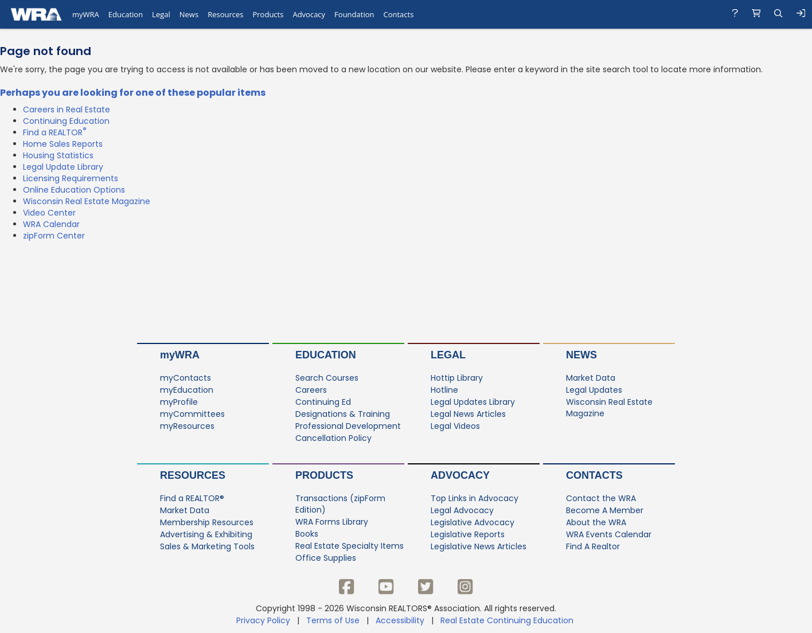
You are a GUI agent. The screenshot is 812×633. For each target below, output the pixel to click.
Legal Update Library (63, 167)
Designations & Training (342, 414)
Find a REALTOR (55, 132)
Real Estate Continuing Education (508, 620)
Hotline (444, 390)
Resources (192, 475)
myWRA (180, 355)
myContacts (185, 378)
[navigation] (406, 14)
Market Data (590, 378)
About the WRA (596, 522)
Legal (448, 355)
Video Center (49, 212)
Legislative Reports (468, 534)
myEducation (186, 390)
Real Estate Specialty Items (349, 546)
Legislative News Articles (478, 546)
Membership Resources (206, 522)
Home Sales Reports (63, 144)
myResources (187, 426)
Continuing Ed (323, 402)
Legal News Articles (468, 414)
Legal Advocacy (462, 510)
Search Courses (326, 378)
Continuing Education (66, 121)
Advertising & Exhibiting (206, 534)
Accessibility (400, 620)
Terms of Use (333, 620)
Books (306, 534)
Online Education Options (74, 190)
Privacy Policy (263, 620)
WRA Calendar (51, 224)
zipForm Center (54, 235)
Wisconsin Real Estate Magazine (86, 201)
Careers (311, 390)
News (581, 355)
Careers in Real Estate (66, 109)
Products (324, 475)
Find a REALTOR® (192, 498)
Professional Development (348, 426)
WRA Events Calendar (608, 534)
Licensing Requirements (70, 178)
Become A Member (604, 510)
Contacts (594, 475)
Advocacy (460, 475)
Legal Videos (455, 426)
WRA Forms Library (331, 522)
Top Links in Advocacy (474, 498)
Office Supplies (325, 558)
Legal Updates (594, 390)
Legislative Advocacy (472, 522)
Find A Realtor (593, 546)
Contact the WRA (601, 498)
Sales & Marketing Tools (207, 546)
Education (325, 355)
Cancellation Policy (333, 438)
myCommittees (192, 414)
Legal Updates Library (473, 402)
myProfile (179, 402)
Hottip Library (457, 378)
